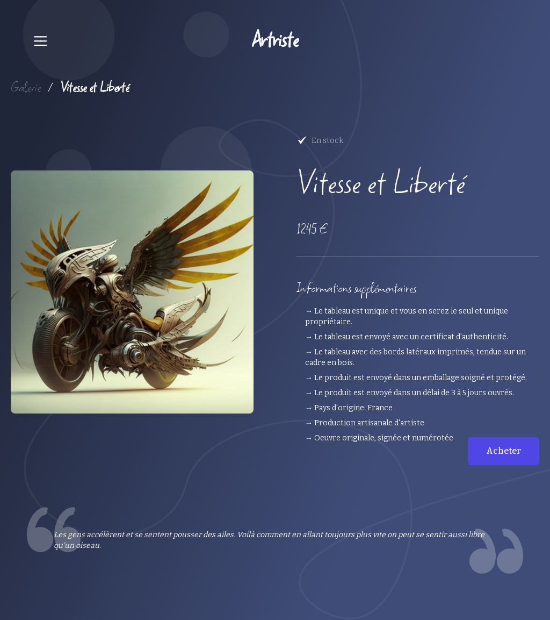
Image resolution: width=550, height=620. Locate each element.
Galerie (26, 87)
